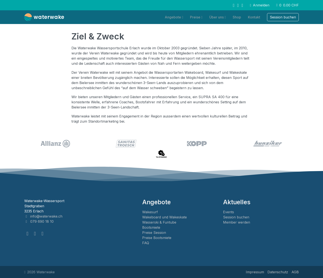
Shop (237, 17)
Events (228, 212)
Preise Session (154, 232)
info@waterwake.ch (43, 216)
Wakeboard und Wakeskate (164, 217)
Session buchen (236, 217)
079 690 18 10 (39, 221)
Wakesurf (150, 212)
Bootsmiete (151, 227)
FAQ (145, 243)
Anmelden (259, 5)
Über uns (216, 17)
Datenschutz (277, 272)
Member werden (236, 222)
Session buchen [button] (283, 17)
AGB (295, 272)
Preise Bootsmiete (156, 238)
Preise (195, 17)
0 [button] (287, 5)
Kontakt (254, 17)
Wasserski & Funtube (159, 222)
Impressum (255, 272)
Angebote (173, 17)
